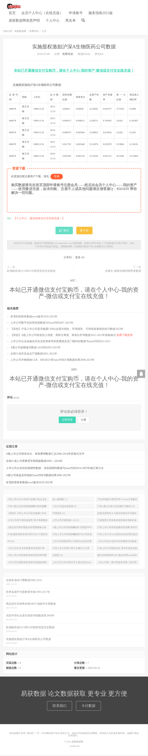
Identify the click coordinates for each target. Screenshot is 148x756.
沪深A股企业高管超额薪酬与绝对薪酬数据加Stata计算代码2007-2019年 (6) (27, 508)
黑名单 (70, 21)
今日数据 (88, 707)
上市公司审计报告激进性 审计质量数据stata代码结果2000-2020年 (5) (27, 522)
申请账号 (76, 13)
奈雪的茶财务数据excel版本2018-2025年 (33, 317)
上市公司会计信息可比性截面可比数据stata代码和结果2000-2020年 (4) (117, 543)
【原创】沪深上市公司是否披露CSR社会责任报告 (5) (27, 515)
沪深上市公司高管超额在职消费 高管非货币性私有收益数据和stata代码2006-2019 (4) (117, 529)
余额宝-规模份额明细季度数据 (123, 272)
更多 (78, 258)
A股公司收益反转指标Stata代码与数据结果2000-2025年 (38, 476)
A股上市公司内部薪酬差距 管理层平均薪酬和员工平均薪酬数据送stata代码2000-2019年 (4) (72, 529)
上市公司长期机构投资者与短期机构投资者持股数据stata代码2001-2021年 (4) (27, 564)
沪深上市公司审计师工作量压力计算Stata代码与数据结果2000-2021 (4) (70, 550)
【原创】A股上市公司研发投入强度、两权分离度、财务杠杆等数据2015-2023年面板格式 (71, 336)
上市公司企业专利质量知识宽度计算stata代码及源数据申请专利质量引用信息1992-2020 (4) (27, 550)
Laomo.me (75, 747)
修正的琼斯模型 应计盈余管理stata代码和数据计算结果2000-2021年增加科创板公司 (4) (117, 557)
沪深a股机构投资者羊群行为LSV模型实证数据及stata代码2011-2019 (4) (28, 536)
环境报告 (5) (58, 514)
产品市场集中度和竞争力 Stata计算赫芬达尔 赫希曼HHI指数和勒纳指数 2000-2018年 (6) (117, 501)
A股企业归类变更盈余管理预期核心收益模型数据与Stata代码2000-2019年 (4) (27, 529)
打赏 (84, 231)
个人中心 (53, 21)
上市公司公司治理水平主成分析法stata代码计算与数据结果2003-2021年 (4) (71, 564)
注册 (83, 420)
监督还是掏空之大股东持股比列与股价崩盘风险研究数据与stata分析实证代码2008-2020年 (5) (117, 515)
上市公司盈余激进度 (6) (64, 507)
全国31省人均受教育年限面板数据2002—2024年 (34, 461)
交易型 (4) (57, 556)
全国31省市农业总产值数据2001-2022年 (33, 354)
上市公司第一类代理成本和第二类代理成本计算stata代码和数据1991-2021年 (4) (117, 564)
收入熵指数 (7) (59, 500)
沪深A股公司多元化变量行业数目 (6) (116, 507)
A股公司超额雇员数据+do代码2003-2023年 (35, 348)
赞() (64, 231)
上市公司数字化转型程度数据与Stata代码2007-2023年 (41, 323)
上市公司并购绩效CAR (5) (65, 521)
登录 (56, 177)
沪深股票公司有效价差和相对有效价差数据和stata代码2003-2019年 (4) (117, 522)
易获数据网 (12, 7)
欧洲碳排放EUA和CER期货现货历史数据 (31, 272)
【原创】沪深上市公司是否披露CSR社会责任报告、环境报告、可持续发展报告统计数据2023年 (66, 329)
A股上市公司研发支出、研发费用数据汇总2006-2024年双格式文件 (45, 454)
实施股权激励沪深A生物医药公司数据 (74, 47)
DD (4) (11, 542)
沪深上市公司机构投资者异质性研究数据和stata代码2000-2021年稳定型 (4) (27, 557)
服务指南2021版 (100, 13)
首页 (12, 13)
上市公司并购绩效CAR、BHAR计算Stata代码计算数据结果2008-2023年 (52, 360)
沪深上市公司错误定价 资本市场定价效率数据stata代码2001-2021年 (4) (117, 550)
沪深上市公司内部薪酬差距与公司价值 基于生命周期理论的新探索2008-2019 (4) (72, 536)
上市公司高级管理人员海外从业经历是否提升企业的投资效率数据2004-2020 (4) (72, 543)
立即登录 (67, 420)
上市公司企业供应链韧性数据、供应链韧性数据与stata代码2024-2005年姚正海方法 (54, 469)
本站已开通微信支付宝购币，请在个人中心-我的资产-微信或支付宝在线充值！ (74, 71)
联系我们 (59, 707)
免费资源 (34, 32)
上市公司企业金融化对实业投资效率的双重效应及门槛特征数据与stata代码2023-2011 (60, 342)
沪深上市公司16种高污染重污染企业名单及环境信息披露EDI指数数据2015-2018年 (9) (27, 501)
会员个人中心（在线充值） (42, 13)
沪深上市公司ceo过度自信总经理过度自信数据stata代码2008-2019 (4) (117, 536)
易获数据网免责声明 (24, 21)
